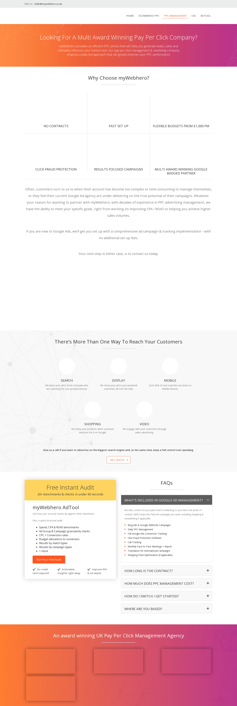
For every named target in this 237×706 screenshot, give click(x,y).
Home (130, 15)
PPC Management (175, 15)
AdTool (205, 15)
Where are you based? (143, 568)
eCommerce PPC (149, 15)
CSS (194, 15)
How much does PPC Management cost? (159, 542)
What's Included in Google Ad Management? (163, 459)
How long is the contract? (148, 530)
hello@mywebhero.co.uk (48, 3)
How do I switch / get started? (151, 555)
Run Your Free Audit (49, 518)
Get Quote (117, 418)
